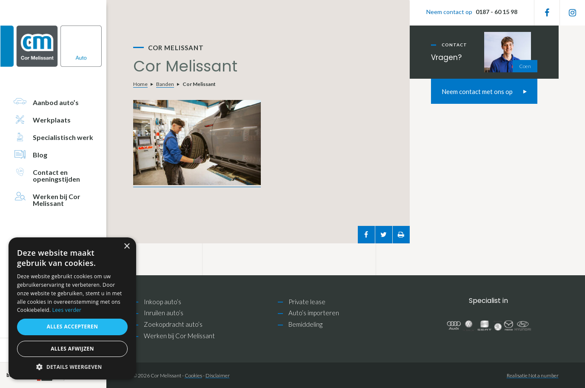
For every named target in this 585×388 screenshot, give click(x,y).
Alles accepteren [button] (72, 326)
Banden (165, 84)
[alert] (72, 308)
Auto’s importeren (313, 313)
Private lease (306, 301)
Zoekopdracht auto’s (173, 324)
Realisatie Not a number (533, 375)
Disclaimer (217, 375)
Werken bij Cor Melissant (179, 336)
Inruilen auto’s (163, 313)
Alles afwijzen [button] (72, 348)
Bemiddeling (305, 324)
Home (140, 84)
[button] (72, 366)
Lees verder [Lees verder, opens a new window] (67, 310)
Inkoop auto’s (162, 301)
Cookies (193, 375)
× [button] (126, 246)
